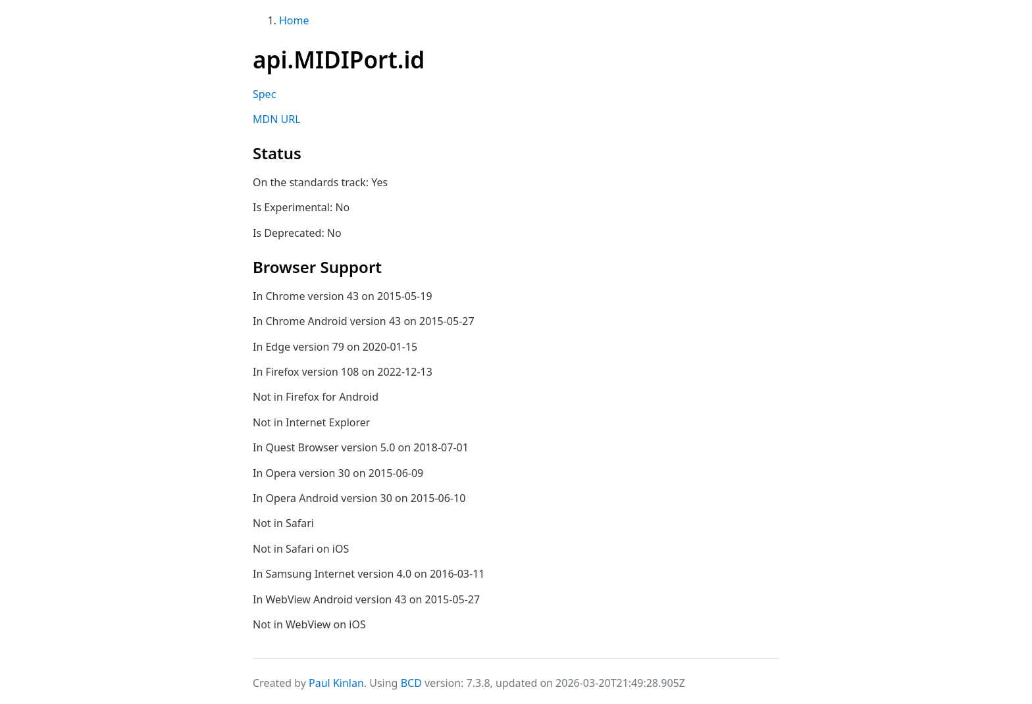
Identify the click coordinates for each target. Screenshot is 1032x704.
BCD (411, 683)
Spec (264, 94)
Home (294, 20)
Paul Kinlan (336, 683)
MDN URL (277, 119)
